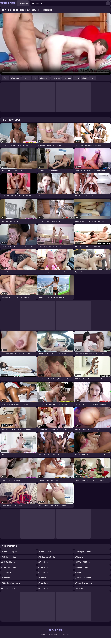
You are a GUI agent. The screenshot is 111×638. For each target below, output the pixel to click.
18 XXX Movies (9, 562)
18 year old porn (83, 562)
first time (45, 78)
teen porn (44, 572)
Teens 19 (43, 578)
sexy (6, 78)
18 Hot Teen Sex (9, 557)
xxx (85, 78)
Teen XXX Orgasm (10, 552)
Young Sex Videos (84, 552)
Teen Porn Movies (83, 567)
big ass (27, 78)
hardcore (16, 78)
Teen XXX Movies (9, 588)
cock (77, 78)
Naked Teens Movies (48, 557)
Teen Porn (7, 572)
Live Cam (24, 3)
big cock (68, 78)
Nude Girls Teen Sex (84, 583)
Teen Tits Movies (9, 567)
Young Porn (81, 588)
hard (93, 78)
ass (36, 78)
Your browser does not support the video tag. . (55, 44)
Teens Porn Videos (84, 578)
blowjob (57, 78)
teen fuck (7, 578)
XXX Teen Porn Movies (11, 583)
